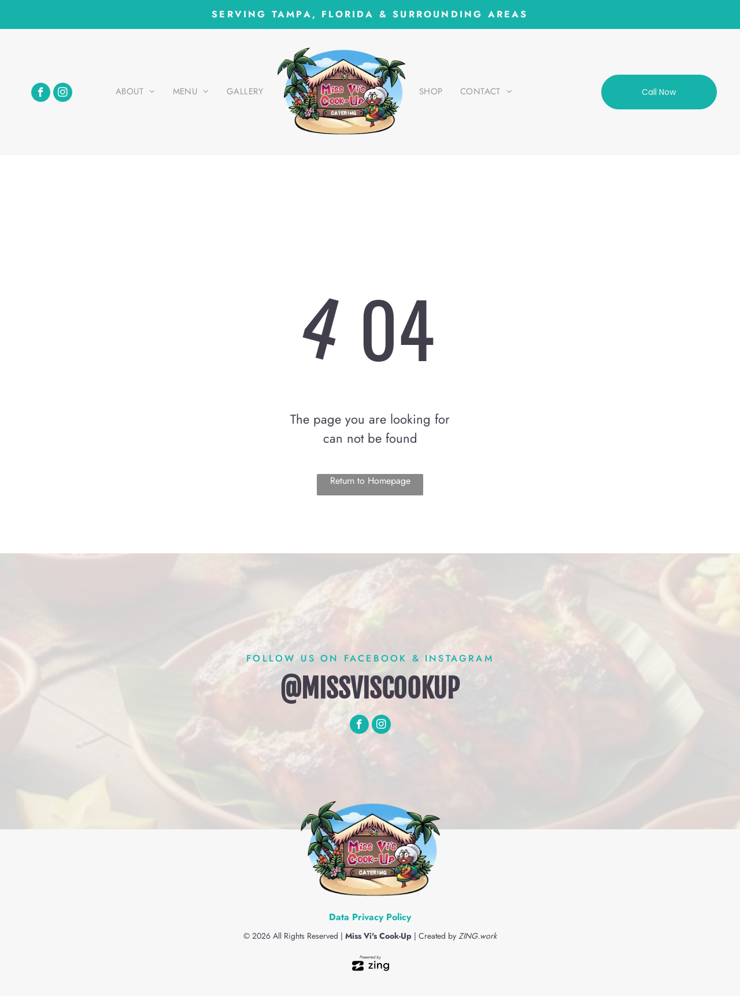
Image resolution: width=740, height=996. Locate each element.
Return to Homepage (370, 480)
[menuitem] (135, 92)
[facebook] (40, 94)
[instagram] (62, 94)
